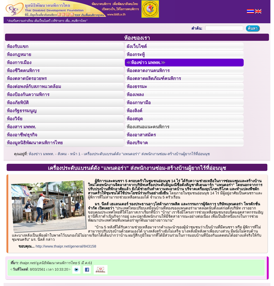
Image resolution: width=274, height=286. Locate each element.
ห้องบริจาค (137, 141)
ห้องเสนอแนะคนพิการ (148, 125)
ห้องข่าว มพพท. (146, 62)
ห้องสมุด (135, 118)
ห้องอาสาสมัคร (141, 134)
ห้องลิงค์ (134, 110)
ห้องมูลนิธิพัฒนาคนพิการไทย (35, 141)
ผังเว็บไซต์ (137, 46)
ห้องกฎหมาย (19, 54)
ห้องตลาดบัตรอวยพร (27, 78)
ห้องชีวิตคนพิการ (23, 70)
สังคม (62, 153)
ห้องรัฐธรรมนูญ (21, 110)
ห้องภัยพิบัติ (18, 102)
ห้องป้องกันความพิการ (28, 94)
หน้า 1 (75, 153)
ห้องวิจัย (14, 118)
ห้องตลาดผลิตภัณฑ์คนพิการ (154, 78)
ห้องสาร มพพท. (21, 125)
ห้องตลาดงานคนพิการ (148, 70)
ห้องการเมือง (19, 62)
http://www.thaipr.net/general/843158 (66, 245)
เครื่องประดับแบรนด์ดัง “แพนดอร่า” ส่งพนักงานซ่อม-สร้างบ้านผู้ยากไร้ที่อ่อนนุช (147, 153)
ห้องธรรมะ (137, 86)
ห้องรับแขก (17, 46)
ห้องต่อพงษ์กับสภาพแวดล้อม (34, 86)
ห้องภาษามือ (139, 102)
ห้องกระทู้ (136, 54)
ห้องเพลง (135, 94)
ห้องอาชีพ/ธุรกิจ (22, 134)
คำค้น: (196, 28)
